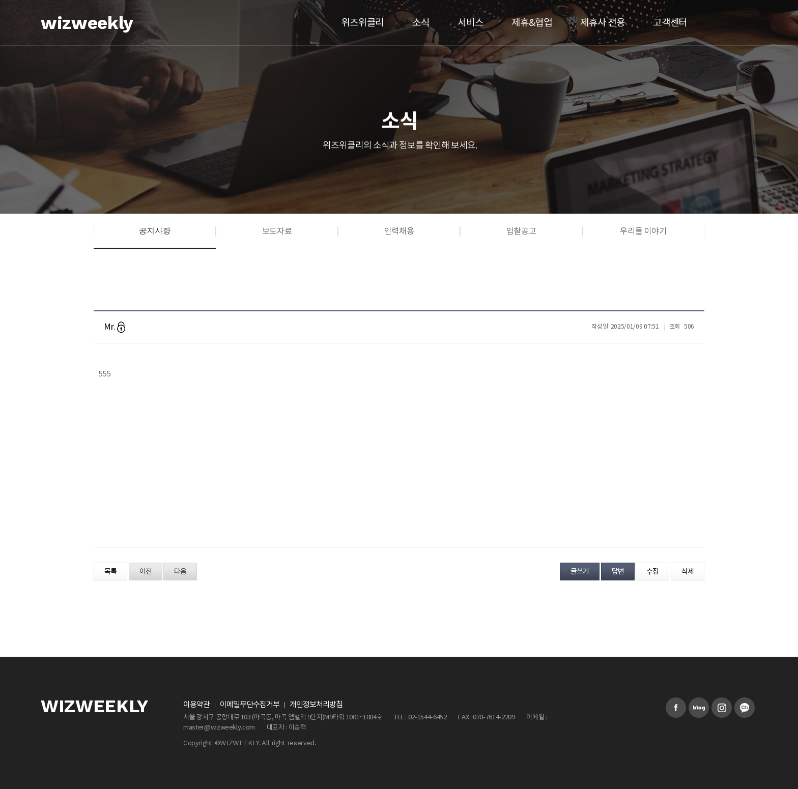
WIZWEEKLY (95, 706)
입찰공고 (521, 231)
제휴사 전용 (602, 22)
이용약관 (196, 704)
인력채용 (399, 231)
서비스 (470, 22)
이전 (145, 572)
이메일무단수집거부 (249, 704)
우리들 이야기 (643, 231)
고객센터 (670, 22)
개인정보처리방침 (316, 704)
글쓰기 (580, 572)
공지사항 (155, 231)
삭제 (687, 572)
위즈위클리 (362, 22)
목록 (110, 572)
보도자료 (277, 231)
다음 (180, 572)
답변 (618, 572)
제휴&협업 (531, 22)
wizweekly (87, 23)
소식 (420, 22)
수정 (652, 572)
